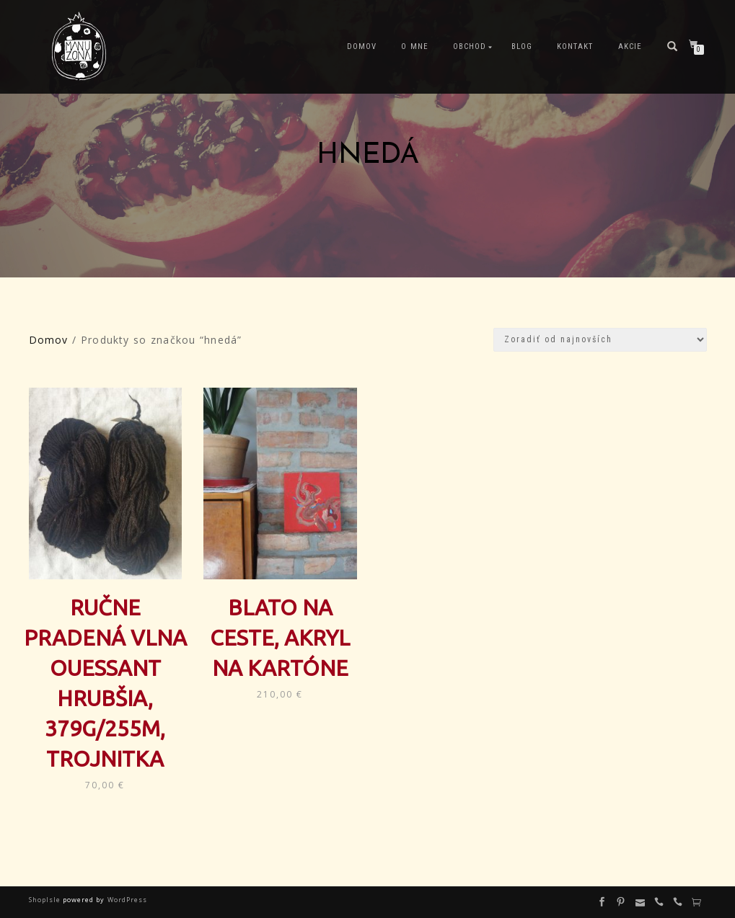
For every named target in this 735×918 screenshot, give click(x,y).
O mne (414, 46)
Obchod (469, 46)
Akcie (630, 46)
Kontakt (575, 46)
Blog (521, 46)
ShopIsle (46, 899)
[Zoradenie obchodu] (600, 340)
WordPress (125, 899)
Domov (362, 46)
